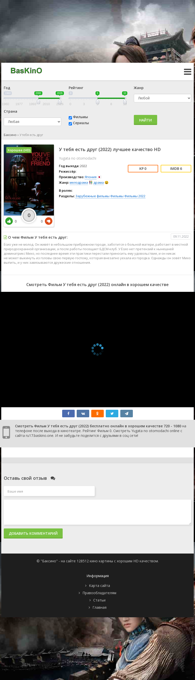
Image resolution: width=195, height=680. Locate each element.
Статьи (99, 600)
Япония (90, 177)
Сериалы (81, 122)
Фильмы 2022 (134, 196)
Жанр (139, 87)
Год (7, 87)
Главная (99, 607)
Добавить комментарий (33, 533)
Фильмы (80, 116)
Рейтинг (76, 87)
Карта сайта (99, 585)
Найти (145, 120)
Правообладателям (99, 592)
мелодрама (79, 182)
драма (98, 182)
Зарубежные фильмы (92, 196)
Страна (10, 111)
